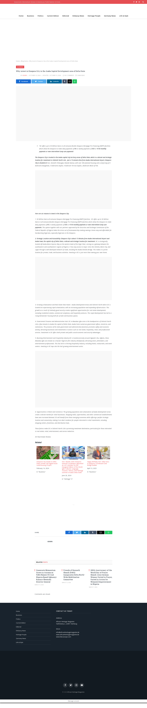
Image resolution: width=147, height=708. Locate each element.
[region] (73, 40)
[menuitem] (47, 463)
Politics (40, 16)
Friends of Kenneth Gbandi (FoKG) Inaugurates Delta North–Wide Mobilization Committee (74, 575)
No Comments (68, 75)
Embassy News (78, 16)
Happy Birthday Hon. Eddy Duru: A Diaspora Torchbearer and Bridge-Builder (98, 463)
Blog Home (24, 61)
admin (25, 75)
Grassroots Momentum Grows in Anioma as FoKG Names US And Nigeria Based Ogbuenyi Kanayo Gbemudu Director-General (38, 2)
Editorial (65, 16)
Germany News (110, 16)
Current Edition (53, 16)
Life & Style (123, 16)
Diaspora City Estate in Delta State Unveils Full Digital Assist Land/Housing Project (46, 463)
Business (30, 16)
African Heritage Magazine (75, 692)
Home (21, 16)
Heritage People (94, 16)
